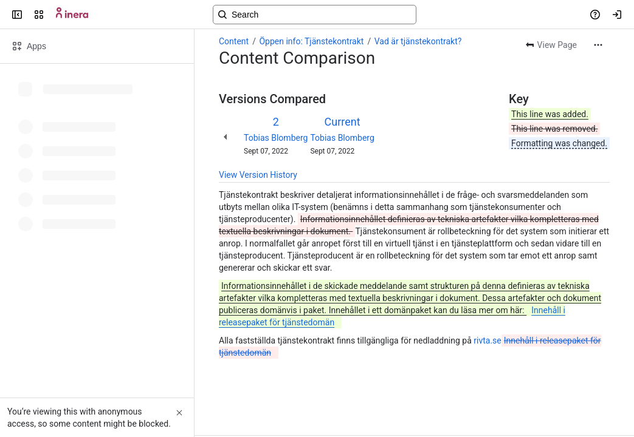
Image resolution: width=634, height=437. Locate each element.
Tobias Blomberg (276, 138)
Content (234, 41)
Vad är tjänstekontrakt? (418, 41)
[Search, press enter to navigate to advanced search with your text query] (314, 14)
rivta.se (487, 340)
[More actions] (598, 45)
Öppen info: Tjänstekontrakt (311, 41)
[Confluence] (72, 14)
